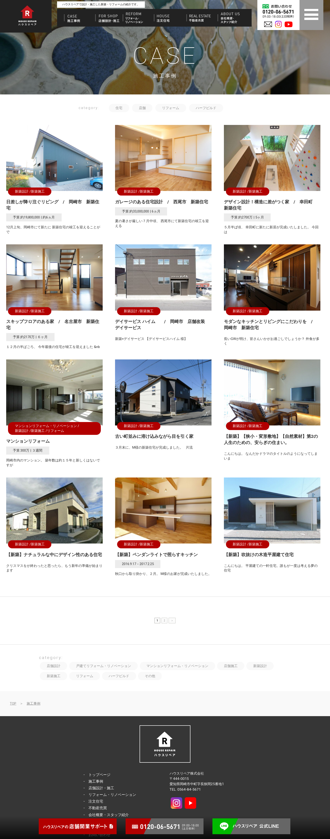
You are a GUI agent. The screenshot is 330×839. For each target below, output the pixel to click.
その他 (150, 676)
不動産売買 (97, 808)
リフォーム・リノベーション (112, 794)
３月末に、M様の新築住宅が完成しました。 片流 (154, 447)
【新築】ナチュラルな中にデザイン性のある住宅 (54, 554)
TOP (13, 703)
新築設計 (22, 191)
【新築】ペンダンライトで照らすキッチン (156, 554)
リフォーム (170, 108)
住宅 (119, 108)
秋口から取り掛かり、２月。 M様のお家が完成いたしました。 (163, 574)
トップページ (99, 775)
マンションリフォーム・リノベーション (46, 426)
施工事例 (33, 703)
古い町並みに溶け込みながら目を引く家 (154, 436)
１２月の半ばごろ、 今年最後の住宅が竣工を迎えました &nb (53, 347)
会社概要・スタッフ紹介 (108, 815)
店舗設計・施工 (101, 788)
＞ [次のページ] (172, 620)
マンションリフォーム (28, 441)
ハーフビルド (206, 108)
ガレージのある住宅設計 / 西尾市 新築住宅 (161, 201)
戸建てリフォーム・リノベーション (103, 666)
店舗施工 (231, 666)
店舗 (142, 108)
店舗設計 (53, 666)
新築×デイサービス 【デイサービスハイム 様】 (152, 339)
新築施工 (38, 191)
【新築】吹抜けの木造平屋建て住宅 (259, 554)
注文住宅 (95, 801)
